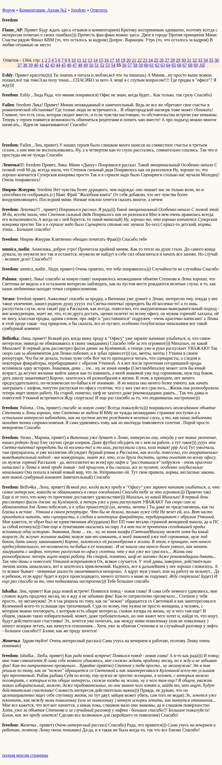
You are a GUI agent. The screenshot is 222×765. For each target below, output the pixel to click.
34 (205, 60)
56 (124, 65)
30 (183, 60)
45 (63, 65)
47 (74, 65)
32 (194, 60)
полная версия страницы (25, 755)
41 (41, 65)
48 (80, 65)
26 (161, 60)
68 (190, 65)
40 (36, 65)
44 (58, 65)
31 (189, 60)
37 (19, 65)
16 (106, 60)
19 (123, 60)
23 (145, 60)
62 (157, 65)
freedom (78, 10)
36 (216, 60)
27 (167, 60)
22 (139, 60)
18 (117, 60)
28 (172, 60)
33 (200, 60)
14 (95, 60)
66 (179, 65)
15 (101, 60)
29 (178, 60)
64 (168, 65)
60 (146, 65)
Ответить (99, 10)
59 (141, 65)
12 (84, 60)
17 (112, 60)
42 (47, 65)
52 (102, 65)
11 (79, 60)
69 (196, 65)
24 (150, 60)
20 (128, 60)
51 (96, 65)
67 (185, 65)
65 (174, 65)
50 (91, 65)
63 (163, 65)
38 (25, 65)
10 (73, 60)
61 (152, 65)
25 (156, 60)
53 (107, 65)
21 (134, 60)
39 (30, 65)
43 (52, 65)
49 (85, 65)
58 (135, 65)
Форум (8, 10)
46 (69, 65)
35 (211, 60)
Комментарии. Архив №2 (43, 10)
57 (130, 65)
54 (113, 65)
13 (90, 60)
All (202, 65)
